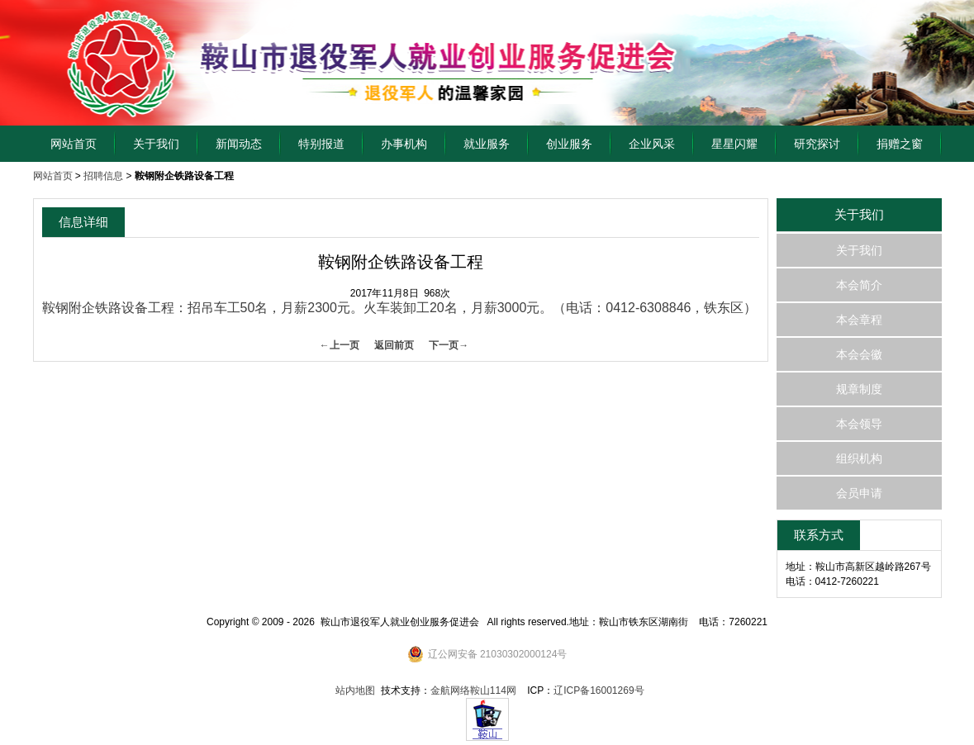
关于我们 (156, 143)
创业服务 (569, 143)
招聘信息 (103, 176)
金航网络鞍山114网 (473, 690)
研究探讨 (817, 143)
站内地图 (355, 690)
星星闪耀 (734, 143)
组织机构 (859, 458)
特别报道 (321, 143)
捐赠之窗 (900, 143)
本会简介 (859, 285)
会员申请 (859, 493)
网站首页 (73, 143)
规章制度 (859, 389)
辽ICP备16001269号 (599, 690)
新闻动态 (239, 143)
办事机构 (404, 143)
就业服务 (486, 143)
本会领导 (859, 423)
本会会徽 (859, 354)
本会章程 (859, 319)
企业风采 (652, 143)
